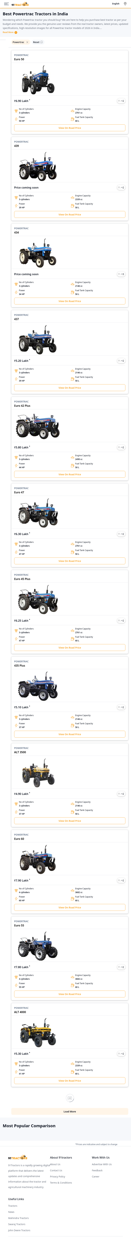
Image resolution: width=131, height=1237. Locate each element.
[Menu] (8, 4)
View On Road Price (70, 128)
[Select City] (125, 3)
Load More (70, 1094)
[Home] (20, 4)
